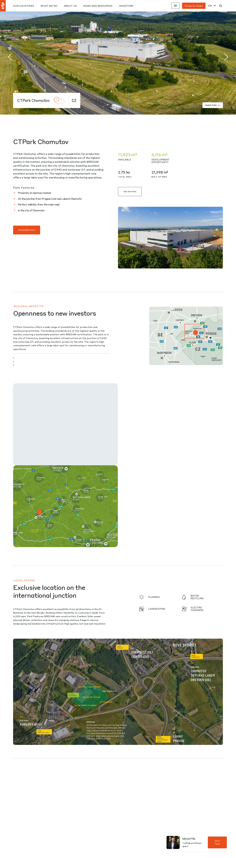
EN (210, 5)
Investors (126, 5)
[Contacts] (175, 6)
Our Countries (23, 5)
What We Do (48, 5)
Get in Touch (217, 842)
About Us (70, 5)
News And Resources (97, 5)
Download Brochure (26, 230)
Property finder (194, 5)
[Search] (220, 5)
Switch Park (212, 105)
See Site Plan (129, 191)
